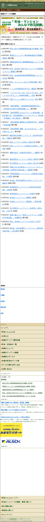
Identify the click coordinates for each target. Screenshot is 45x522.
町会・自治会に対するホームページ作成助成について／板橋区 (22, 393)
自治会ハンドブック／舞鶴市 (20, 198)
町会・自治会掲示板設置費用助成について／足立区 (18, 396)
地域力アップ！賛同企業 (11, 340)
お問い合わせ (7, 369)
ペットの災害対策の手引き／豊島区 (23, 89)
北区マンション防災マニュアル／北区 (24, 99)
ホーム (3, 10)
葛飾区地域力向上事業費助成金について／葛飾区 (18, 389)
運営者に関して (8, 510)
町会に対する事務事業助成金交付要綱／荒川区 (17, 383)
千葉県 (3, 295)
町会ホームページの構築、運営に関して (17, 502)
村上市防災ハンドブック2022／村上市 (24, 163)
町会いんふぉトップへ (10, 498)
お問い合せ (30, 3)
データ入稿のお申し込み (11, 365)
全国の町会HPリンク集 (10, 361)
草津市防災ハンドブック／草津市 (22, 194)
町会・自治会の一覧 (9, 344)
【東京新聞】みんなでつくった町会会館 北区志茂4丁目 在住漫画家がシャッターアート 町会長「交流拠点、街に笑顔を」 (23, 115)
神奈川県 (3, 307)
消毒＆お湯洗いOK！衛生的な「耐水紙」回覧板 (15, 402)
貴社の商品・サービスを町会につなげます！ (14, 410)
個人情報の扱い (8, 506)
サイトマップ (40, 3)
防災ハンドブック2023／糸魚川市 (22, 142)
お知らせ (5, 336)
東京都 (3, 289)
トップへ (5, 328)
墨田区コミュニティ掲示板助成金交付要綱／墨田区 (18, 386)
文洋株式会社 (13, 518)
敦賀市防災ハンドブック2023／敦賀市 (24, 159)
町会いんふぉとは (8, 332)
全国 (2, 313)
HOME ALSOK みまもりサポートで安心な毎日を (15, 417)
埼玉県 (3, 301)
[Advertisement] (22, 260)
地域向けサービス (8, 356)
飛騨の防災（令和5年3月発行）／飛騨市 (25, 153)
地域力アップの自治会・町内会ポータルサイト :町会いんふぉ (13, 5)
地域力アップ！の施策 (10, 352)
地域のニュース (7, 348)
